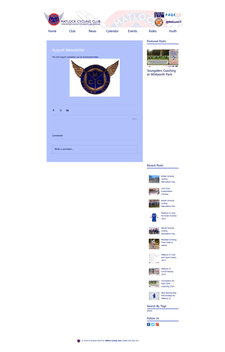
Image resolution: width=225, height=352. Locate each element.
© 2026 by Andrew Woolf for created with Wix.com (110, 341)
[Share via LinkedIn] (67, 110)
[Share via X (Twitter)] (60, 110)
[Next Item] (174, 58)
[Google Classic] (157, 324)
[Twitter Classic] (153, 324)
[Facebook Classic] (148, 324)
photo (149, 311)
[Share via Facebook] (53, 110)
